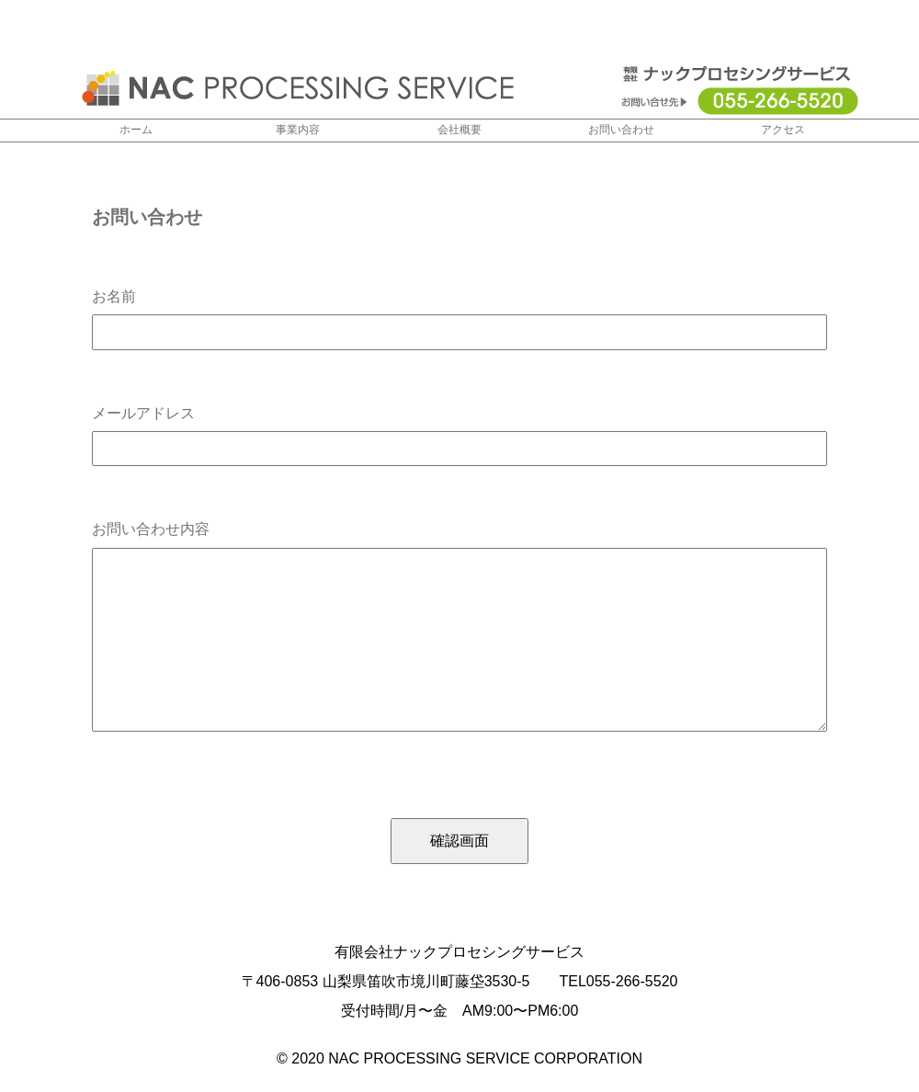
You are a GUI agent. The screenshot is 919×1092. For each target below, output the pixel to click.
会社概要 (459, 130)
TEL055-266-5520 (618, 981)
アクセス (783, 130)
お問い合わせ (621, 130)
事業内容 (298, 130)
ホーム (136, 130)
